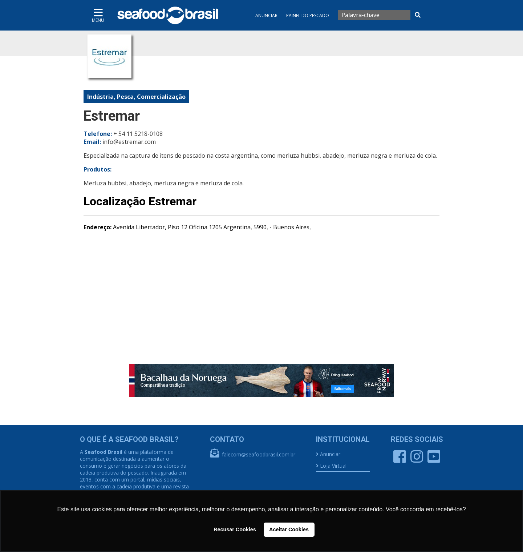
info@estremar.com (129, 142)
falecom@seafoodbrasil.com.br (258, 454)
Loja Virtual (333, 465)
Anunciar (266, 15)
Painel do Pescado (307, 15)
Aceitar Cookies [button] (289, 529)
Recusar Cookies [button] (235, 529)
